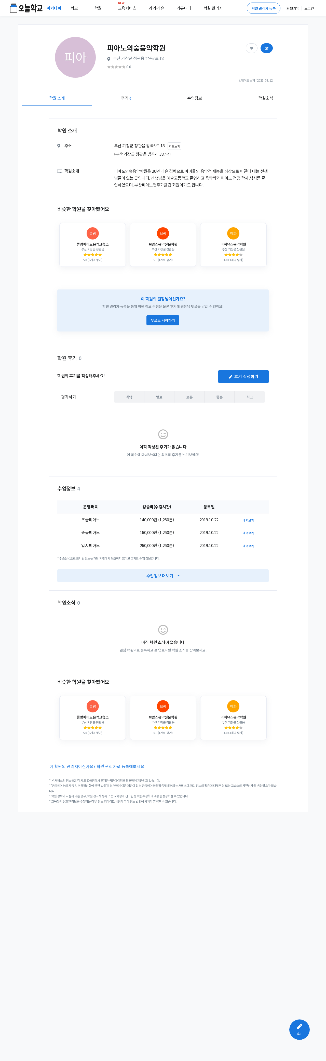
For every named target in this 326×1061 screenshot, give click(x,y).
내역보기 (248, 520)
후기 (126, 98)
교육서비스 (127, 7)
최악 (129, 397)
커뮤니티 (183, 8)
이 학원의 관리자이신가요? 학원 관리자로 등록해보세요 (96, 766)
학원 (98, 8)
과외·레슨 (156, 8)
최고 (250, 397)
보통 (189, 397)
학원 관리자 (213, 8)
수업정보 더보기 (163, 576)
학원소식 (265, 98)
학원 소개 (57, 98)
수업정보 (194, 98)
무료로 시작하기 (163, 320)
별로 (159, 397)
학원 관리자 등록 (264, 8)
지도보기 (174, 146)
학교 (74, 8)
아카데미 (54, 8)
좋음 (219, 397)
